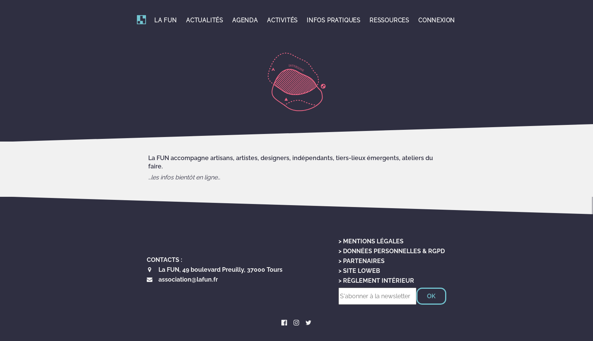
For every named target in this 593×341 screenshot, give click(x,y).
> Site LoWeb (359, 270)
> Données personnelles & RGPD (391, 251)
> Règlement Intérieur (376, 280)
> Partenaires (361, 261)
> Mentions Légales (371, 241)
